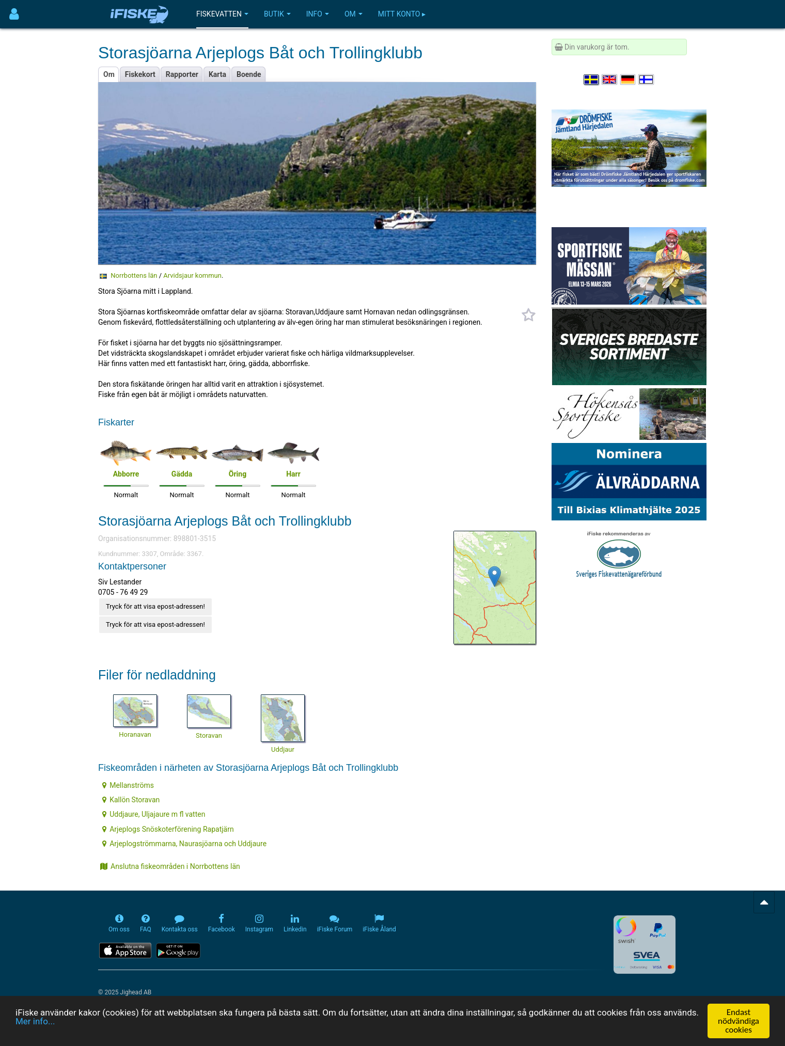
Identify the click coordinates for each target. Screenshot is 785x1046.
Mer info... (35, 1022)
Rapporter (182, 74)
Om (353, 14)
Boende (249, 74)
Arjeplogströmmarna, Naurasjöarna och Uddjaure (184, 843)
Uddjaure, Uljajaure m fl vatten (153, 814)
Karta (217, 74)
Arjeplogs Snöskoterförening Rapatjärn (167, 829)
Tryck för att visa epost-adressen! (155, 606)
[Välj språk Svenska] (592, 79)
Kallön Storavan (131, 800)
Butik (277, 14)
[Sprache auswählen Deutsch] (628, 79)
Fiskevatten (222, 14)
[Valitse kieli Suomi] (646, 79)
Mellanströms (128, 785)
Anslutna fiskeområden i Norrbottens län (170, 866)
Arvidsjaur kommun (192, 275)
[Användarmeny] (14, 14)
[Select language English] (610, 79)
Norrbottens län (134, 275)
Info (317, 14)
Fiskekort (140, 74)
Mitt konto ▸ (402, 14)
